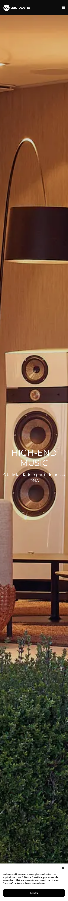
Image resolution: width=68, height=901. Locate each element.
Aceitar (34, 893)
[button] (63, 867)
